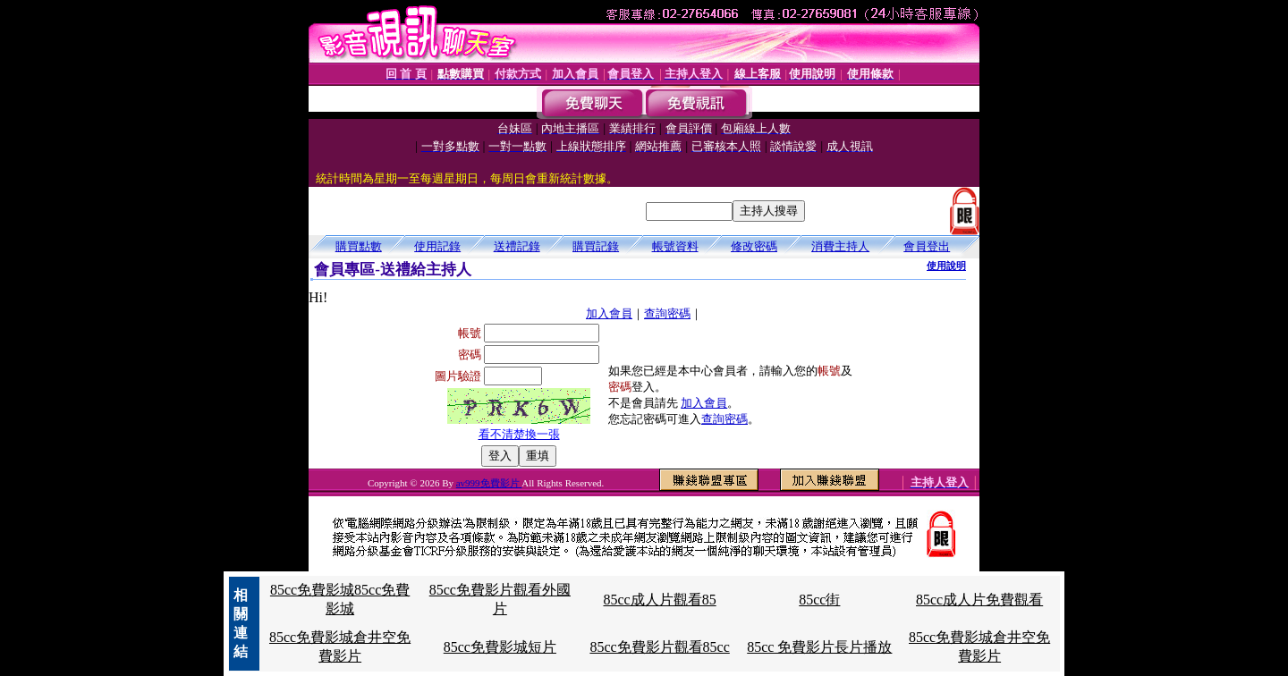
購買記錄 (595, 246)
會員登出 (926, 246)
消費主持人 (840, 246)
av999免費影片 (489, 482)
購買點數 (358, 246)
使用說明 (946, 265)
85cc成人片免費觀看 (979, 599)
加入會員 (609, 313)
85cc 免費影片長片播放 (819, 647)
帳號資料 (675, 246)
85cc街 (819, 599)
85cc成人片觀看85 (659, 599)
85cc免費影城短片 (500, 647)
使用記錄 (437, 246)
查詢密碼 (667, 313)
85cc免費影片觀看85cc (659, 647)
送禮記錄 (517, 246)
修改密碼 (754, 246)
